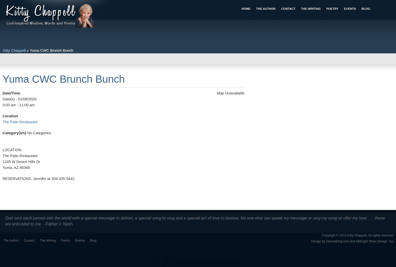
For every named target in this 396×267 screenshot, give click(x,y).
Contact (29, 240)
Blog (93, 240)
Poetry (65, 240)
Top (391, 241)
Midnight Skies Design (371, 241)
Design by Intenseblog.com (330, 241)
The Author (11, 240)
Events (80, 240)
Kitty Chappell (14, 50)
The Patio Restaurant (20, 122)
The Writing (48, 240)
